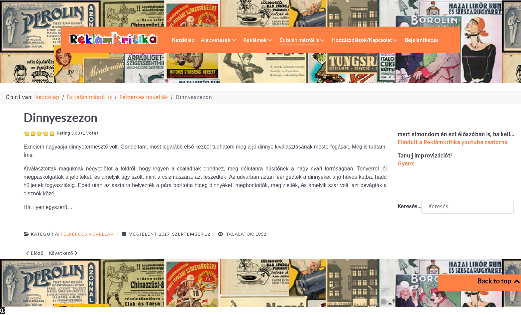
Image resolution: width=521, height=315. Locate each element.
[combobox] (467, 207)
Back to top (499, 281)
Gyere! (405, 163)
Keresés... (409, 206)
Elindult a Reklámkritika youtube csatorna (452, 142)
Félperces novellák (87, 235)
